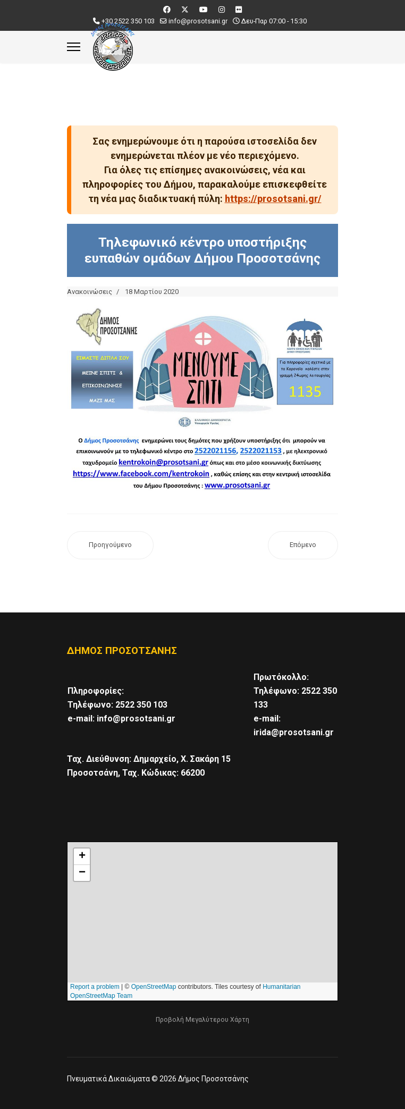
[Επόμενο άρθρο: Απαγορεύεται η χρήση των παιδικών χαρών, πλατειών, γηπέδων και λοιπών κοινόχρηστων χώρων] (303, 545)
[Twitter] (185, 9)
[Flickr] (238, 9)
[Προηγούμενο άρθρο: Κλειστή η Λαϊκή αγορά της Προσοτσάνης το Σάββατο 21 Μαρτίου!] (110, 545)
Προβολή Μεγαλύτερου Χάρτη (202, 1019)
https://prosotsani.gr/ (273, 198)
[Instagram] (221, 9)
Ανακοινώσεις (89, 292)
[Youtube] (203, 9)
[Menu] (73, 47)
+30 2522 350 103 (128, 21)
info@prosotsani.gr (197, 21)
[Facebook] (167, 9)
